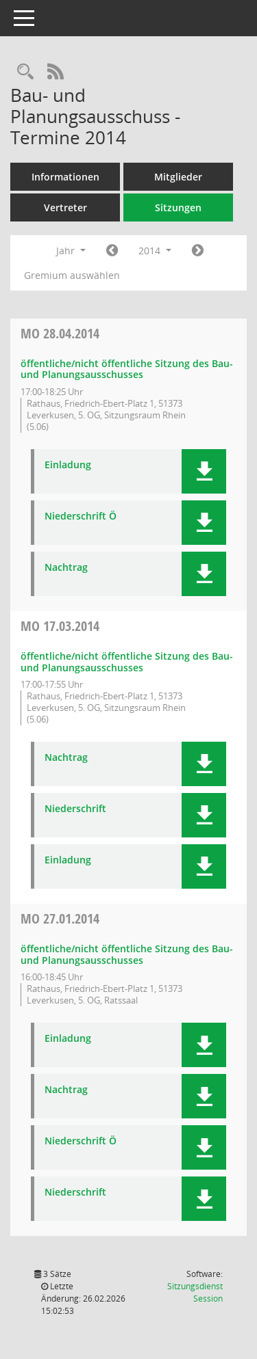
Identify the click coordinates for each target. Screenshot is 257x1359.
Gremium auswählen (72, 275)
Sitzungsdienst (195, 1292)
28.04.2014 (60, 333)
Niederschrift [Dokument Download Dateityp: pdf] (75, 809)
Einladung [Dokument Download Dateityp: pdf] (68, 465)
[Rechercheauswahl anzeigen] (25, 72)
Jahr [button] (71, 250)
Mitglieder (178, 176)
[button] (204, 471)
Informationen (65, 176)
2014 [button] (154, 250)
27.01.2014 (60, 918)
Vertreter (65, 207)
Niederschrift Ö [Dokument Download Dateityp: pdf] (81, 516)
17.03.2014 (60, 626)
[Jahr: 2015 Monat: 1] (198, 251)
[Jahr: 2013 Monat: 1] (112, 251)
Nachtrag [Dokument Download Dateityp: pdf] (66, 568)
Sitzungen (178, 207)
